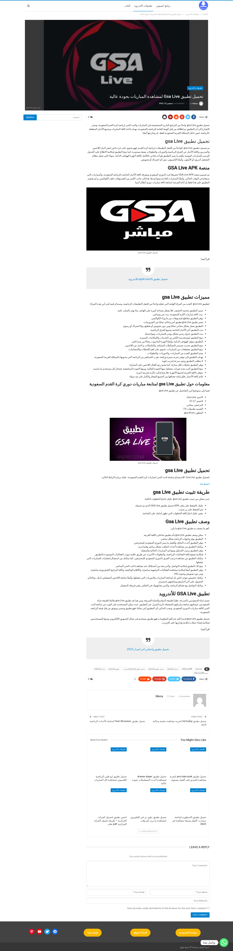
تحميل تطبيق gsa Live (156, 668)
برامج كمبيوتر (163, 5)
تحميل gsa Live (172, 668)
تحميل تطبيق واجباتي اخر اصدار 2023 (148, 648)
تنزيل (182, 946)
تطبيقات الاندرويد (143, 5)
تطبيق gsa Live (114, 668)
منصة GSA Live (99, 668)
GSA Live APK (187, 668)
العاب (127, 5)
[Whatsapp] (224, 942)
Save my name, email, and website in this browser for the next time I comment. (167, 907)
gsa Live (199, 668)
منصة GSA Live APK (201, 672)
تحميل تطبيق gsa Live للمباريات (134, 668)
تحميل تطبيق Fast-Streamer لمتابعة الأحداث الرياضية (117, 719)
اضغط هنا (205, 483)
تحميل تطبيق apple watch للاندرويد (148, 278)
